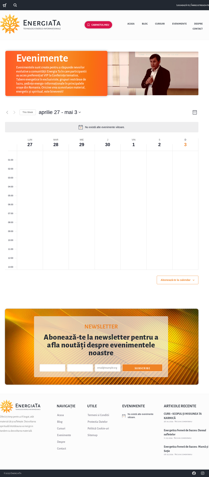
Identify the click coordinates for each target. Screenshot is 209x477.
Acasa (130, 23)
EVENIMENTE (133, 406)
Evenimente (179, 23)
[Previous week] (7, 112)
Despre (198, 23)
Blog (145, 23)
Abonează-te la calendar (175, 279)
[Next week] (14, 112)
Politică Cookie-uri (98, 428)
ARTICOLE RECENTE (180, 406)
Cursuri (160, 23)
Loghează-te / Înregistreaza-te (192, 5)
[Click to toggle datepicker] (60, 112)
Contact (198, 29)
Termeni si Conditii (98, 415)
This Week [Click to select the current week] (27, 112)
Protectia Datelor (97, 421)
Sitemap (92, 435)
